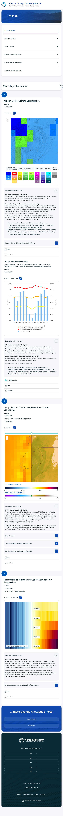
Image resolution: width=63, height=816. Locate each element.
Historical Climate (30, 38)
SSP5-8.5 (36, 646)
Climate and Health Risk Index (30, 62)
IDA (31, 758)
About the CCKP (31, 719)
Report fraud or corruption (31, 801)
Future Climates (30, 46)
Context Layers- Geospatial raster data (18, 543)
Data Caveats (9, 536)
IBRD (31, 753)
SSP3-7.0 (37, 637)
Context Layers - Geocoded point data (18, 551)
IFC (31, 762)
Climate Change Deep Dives (30, 54)
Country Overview (10, 30)
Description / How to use (13, 506)
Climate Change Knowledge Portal (25, 3)
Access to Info (28, 794)
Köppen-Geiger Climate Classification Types (20, 243)
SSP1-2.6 (36, 618)
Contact (43, 794)
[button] (31, 255)
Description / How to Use (13, 190)
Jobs (36, 794)
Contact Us (31, 725)
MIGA (31, 767)
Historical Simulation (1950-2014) (17, 646)
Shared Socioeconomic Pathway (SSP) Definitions (22, 685)
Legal (19, 794)
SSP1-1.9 (36, 609)
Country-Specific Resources (13, 71)
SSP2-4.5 (36, 627)
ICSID (31, 772)
